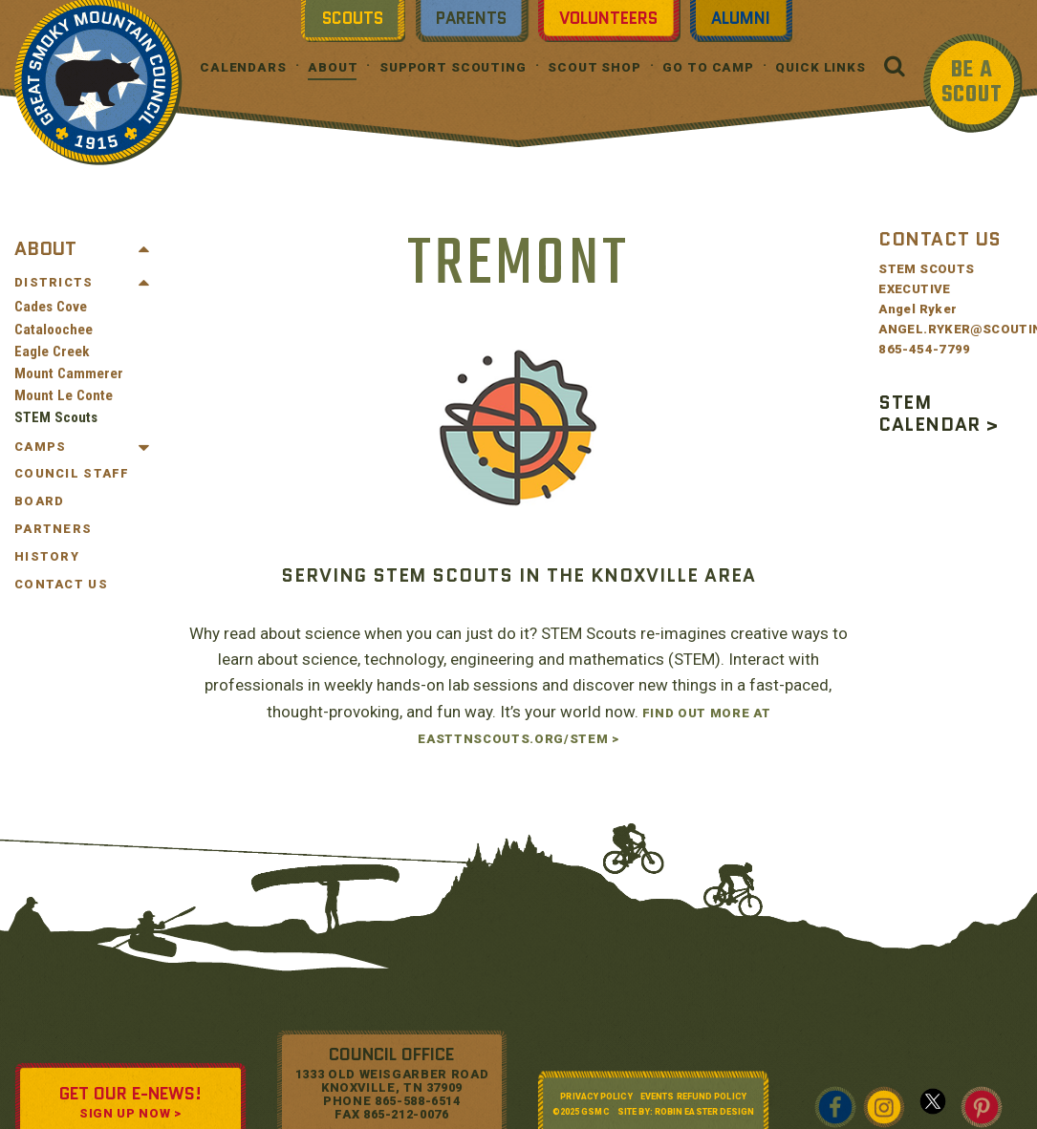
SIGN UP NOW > (130, 1113)
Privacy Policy (596, 1096)
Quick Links (820, 67)
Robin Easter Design (705, 1112)
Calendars (243, 67)
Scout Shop (594, 67)
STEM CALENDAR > (938, 413)
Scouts (352, 18)
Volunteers (608, 18)
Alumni (740, 18)
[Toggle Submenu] (144, 249)
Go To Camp (708, 67)
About (332, 67)
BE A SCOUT (972, 83)
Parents (471, 18)
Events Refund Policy (693, 1096)
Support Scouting (453, 67)
